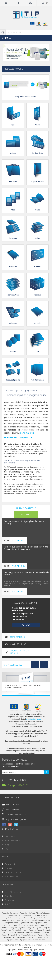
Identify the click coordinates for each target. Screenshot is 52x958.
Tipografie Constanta (26, 937)
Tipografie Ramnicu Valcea (40, 920)
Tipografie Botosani (33, 932)
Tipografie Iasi (41, 915)
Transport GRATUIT (17, 785)
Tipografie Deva (13, 940)
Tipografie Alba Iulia (13, 915)
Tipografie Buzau (44, 935)
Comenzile (19, 619)
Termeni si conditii (13, 872)
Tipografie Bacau (8, 918)
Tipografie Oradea (23, 918)
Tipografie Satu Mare (26, 923)
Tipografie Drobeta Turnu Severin (32, 940)
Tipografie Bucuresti (29, 935)
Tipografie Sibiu (19, 925)
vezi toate (26, 514)
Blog (7, 844)
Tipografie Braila (14, 935)
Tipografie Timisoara (20, 930)
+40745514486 (18, 644)
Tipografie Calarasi (11, 937)
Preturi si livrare (11, 876)
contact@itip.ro (17, 636)
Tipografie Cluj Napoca (10, 913)
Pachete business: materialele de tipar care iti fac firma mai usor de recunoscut (26, 548)
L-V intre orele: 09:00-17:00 (15, 814)
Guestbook (10, 836)
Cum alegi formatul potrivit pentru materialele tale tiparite (26, 573)
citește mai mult (26, 432)
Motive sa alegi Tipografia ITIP (18, 437)
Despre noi (10, 864)
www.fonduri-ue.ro (33, 719)
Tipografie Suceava (43, 913)
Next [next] (44, 664)
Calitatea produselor (24, 613)
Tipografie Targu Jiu (34, 927)
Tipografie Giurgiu (28, 915)
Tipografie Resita (10, 923)
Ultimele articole (26, 508)
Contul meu (10, 896)
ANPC (7, 904)
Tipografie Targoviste (18, 927)
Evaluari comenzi (12, 840)
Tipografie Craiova (42, 937)
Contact (8, 868)
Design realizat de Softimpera (36, 946)
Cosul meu (9, 900)
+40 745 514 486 (17, 779)
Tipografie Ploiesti (23, 920)
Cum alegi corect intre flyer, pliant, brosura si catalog (24, 522)
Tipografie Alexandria (17, 932)
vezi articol (18, 540)
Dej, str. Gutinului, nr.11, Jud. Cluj (21, 651)
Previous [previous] (35, 664)
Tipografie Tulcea (35, 930)
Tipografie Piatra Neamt (40, 918)
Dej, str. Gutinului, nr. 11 (16, 819)
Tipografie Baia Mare (27, 913)
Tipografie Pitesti (8, 920)
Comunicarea (21, 616)
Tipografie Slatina (32, 925)
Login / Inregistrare (13, 892)
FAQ (6, 848)
